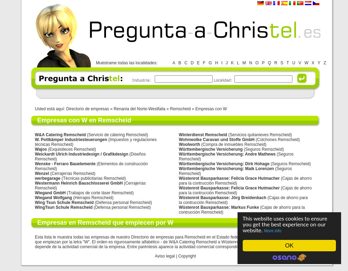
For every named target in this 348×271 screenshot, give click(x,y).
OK (289, 245)
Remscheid (180, 108)
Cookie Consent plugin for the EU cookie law (289, 257)
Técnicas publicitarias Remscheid (93, 178)
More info (272, 230)
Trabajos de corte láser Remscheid (100, 192)
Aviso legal (165, 256)
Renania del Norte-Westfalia (140, 108)
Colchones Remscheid (277, 139)
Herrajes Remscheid (93, 197)
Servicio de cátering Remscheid (117, 134)
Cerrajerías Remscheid (72, 173)
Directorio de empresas (87, 108)
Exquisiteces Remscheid (72, 149)
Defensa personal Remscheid (123, 202)
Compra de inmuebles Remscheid (234, 144)
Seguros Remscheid (263, 149)
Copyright (187, 256)
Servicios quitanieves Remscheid (260, 134)
